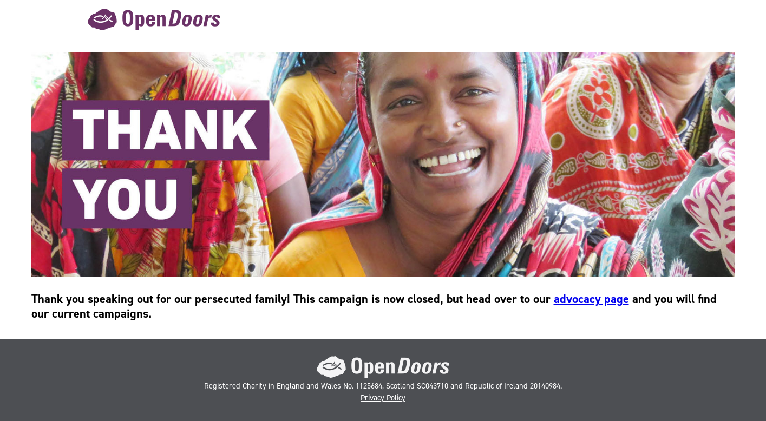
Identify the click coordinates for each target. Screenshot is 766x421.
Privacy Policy (383, 397)
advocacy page (591, 299)
